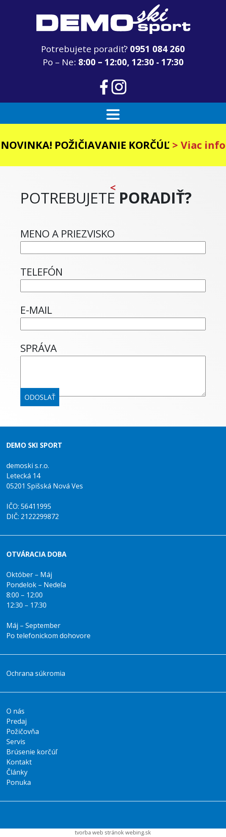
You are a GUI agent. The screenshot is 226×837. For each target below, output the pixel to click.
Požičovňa (22, 731)
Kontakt (19, 762)
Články (17, 772)
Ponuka (18, 782)
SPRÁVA (38, 348)
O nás (15, 711)
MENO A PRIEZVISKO (67, 233)
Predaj (16, 721)
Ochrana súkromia (35, 673)
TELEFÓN (41, 272)
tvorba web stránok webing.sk (113, 832)
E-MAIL (36, 310)
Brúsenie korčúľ (31, 751)
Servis (15, 741)
